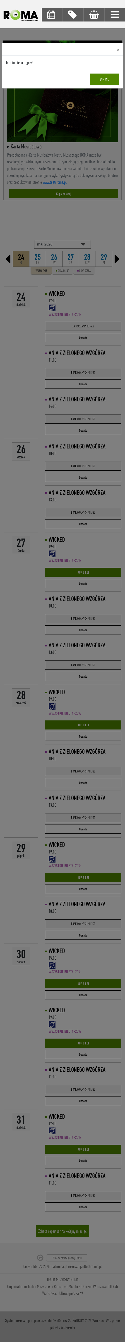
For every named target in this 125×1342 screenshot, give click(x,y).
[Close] (118, 49)
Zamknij (104, 79)
